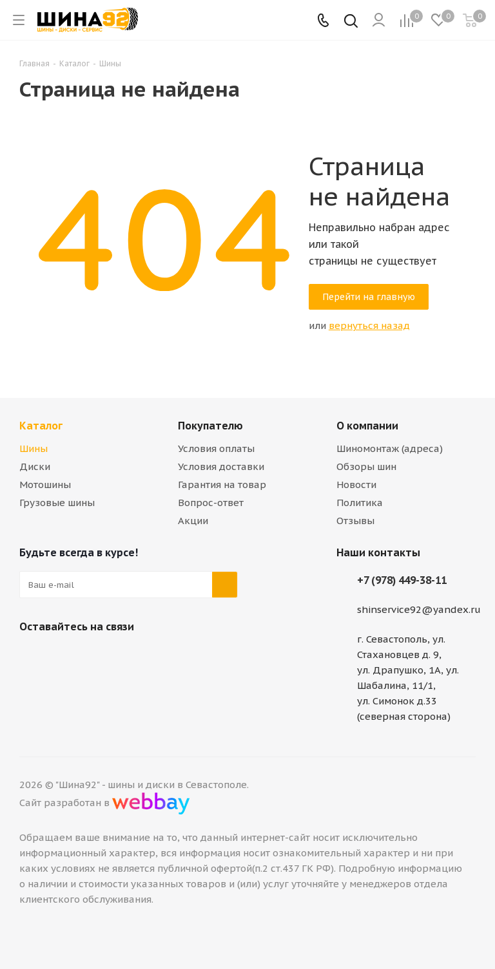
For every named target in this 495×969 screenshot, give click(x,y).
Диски (34, 466)
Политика (359, 502)
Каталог (41, 425)
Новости (356, 484)
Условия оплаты (216, 448)
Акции (193, 520)
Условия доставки (221, 466)
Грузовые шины (57, 502)
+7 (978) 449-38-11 (402, 580)
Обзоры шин (366, 466)
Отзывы (355, 520)
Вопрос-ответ (211, 502)
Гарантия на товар (222, 484)
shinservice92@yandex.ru (419, 609)
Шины (33, 448)
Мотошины (45, 484)
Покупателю (210, 425)
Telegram (64, 657)
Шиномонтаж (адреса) (389, 448)
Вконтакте (32, 657)
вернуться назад (369, 325)
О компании (367, 425)
